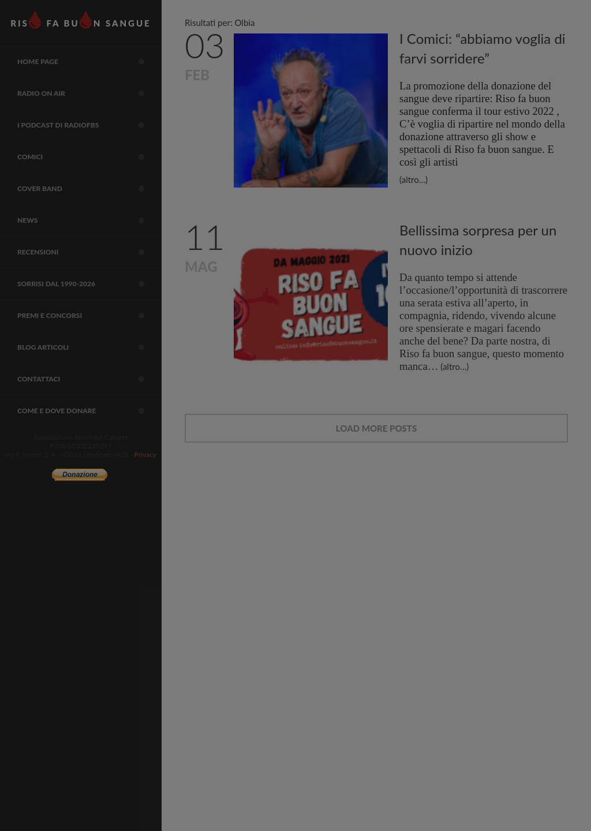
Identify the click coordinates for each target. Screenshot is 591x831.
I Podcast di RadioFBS (89, 125)
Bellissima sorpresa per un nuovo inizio (477, 240)
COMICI (89, 157)
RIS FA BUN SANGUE (80, 20)
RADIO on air (89, 93)
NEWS (89, 220)
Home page (89, 61)
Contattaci (89, 379)
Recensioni (89, 252)
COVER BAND (89, 188)
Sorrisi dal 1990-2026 (89, 284)
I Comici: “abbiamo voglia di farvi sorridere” (482, 48)
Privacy (145, 454)
